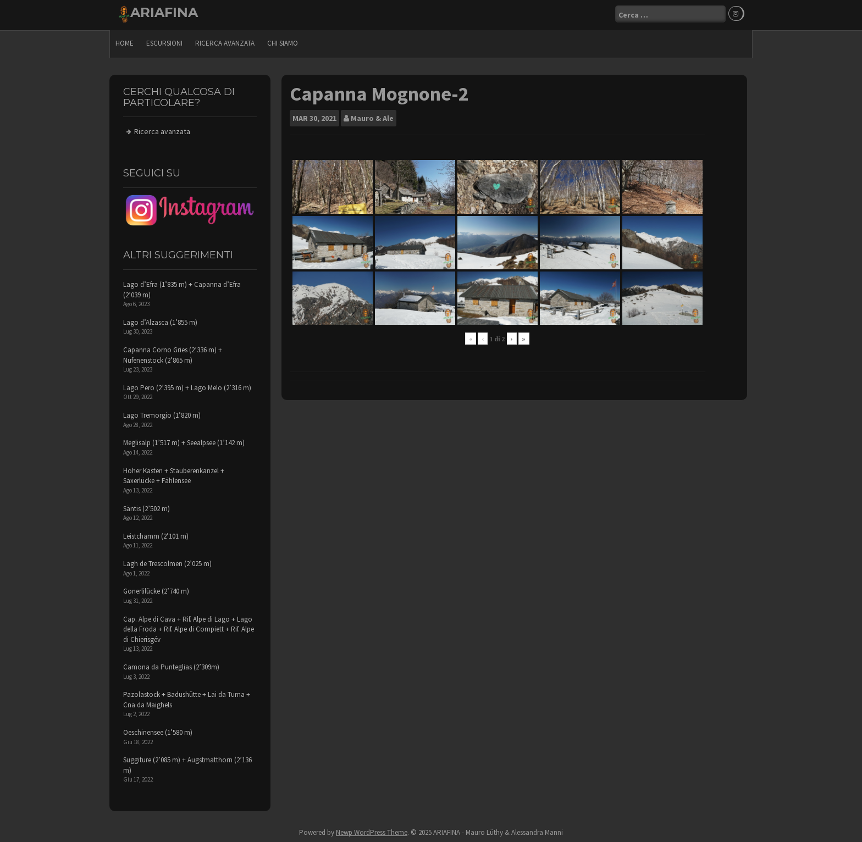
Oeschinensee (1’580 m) (157, 730)
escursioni (164, 41)
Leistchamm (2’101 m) (156, 534)
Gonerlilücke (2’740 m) (156, 589)
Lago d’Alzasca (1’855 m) (160, 320)
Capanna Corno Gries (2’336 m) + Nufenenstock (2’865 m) (172, 353)
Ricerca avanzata (225, 41)
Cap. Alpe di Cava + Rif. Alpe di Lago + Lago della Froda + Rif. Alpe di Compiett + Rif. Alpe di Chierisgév (188, 627)
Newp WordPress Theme (371, 830)
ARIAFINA (164, 12)
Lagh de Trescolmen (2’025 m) (167, 562)
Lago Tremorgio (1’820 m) (162, 413)
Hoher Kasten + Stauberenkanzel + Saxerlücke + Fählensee (173, 474)
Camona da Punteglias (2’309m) (171, 665)
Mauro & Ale (372, 116)
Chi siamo (282, 41)
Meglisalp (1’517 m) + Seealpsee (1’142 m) (184, 441)
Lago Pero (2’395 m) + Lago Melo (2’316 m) (187, 386)
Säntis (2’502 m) (146, 506)
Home (124, 41)
